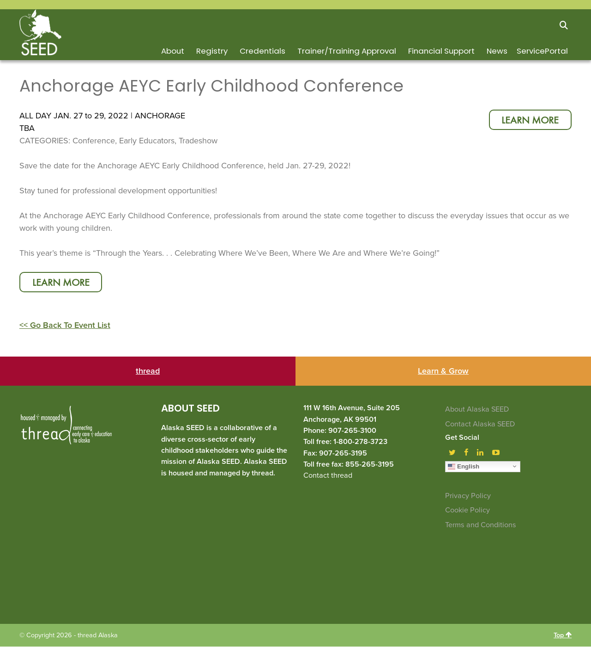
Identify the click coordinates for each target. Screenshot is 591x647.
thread (148, 372)
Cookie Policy (467, 510)
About (172, 50)
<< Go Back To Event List (64, 326)
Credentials (262, 50)
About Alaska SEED (477, 410)
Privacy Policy (468, 496)
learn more (529, 121)
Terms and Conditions (480, 525)
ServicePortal (542, 50)
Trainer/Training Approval (346, 50)
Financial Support (441, 50)
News (497, 50)
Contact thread (327, 476)
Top (563, 635)
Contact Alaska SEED (480, 424)
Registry (212, 50)
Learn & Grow (443, 372)
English (463, 466)
